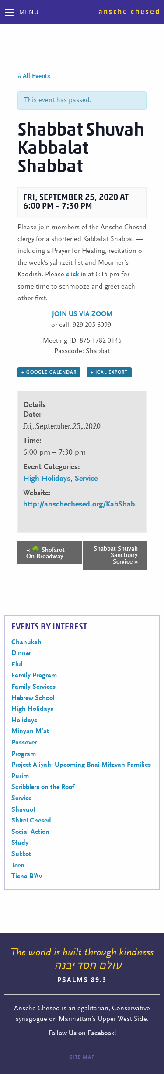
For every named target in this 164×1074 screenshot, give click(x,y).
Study (19, 842)
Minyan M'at (30, 731)
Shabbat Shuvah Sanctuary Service (116, 555)
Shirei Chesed (31, 820)
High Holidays (46, 479)
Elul (17, 664)
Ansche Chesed (129, 11)
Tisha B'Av (26, 876)
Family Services (33, 686)
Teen (17, 865)
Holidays (24, 720)
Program (23, 754)
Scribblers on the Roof (42, 787)
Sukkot (21, 854)
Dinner (21, 653)
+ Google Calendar (49, 372)
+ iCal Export (109, 372)
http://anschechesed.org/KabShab (79, 505)
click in (76, 274)
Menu (29, 13)
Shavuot (23, 809)
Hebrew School (33, 698)
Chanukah (26, 642)
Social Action (30, 832)
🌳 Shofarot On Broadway (45, 553)
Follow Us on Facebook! (82, 1033)
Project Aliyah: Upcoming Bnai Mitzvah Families (81, 764)
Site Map (82, 1057)
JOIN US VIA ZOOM (82, 314)
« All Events (33, 76)
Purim (20, 776)
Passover (24, 742)
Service (86, 479)
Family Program (34, 675)
